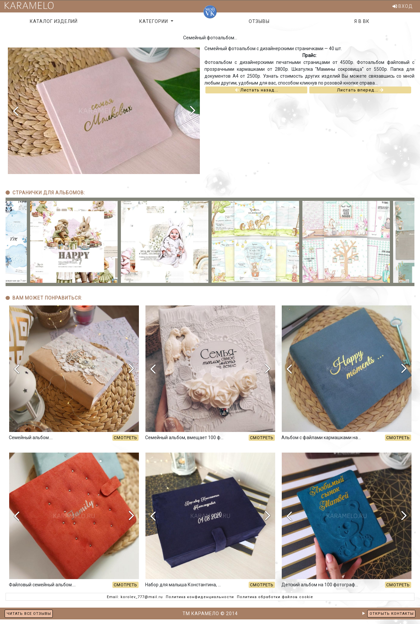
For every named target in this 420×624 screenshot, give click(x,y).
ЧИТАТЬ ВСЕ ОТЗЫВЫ (29, 614)
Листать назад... (256, 94)
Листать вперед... (360, 94)
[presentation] (15, 115)
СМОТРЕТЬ (125, 442)
